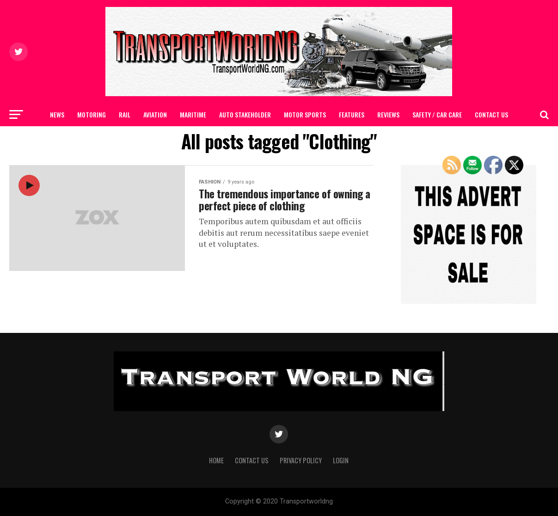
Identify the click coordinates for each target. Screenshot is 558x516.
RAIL (124, 114)
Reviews (388, 114)
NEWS (57, 114)
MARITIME (193, 114)
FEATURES (351, 114)
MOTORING (91, 114)
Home (216, 460)
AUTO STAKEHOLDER (245, 114)
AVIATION (155, 114)
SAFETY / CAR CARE (437, 114)
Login (341, 460)
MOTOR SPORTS (305, 114)
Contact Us (491, 114)
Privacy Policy (301, 460)
